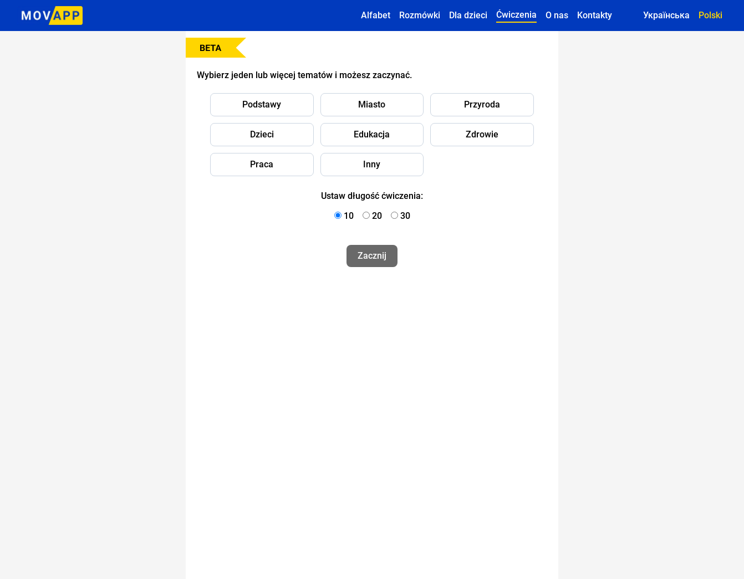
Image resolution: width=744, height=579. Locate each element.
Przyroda (482, 104)
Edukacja (372, 134)
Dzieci (262, 134)
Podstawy (261, 104)
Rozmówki (419, 15)
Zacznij (372, 255)
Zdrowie (482, 134)
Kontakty (594, 15)
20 (377, 216)
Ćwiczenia (516, 14)
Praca (261, 164)
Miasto (371, 104)
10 (349, 216)
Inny (371, 164)
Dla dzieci (468, 15)
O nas (557, 15)
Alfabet (375, 15)
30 (405, 216)
